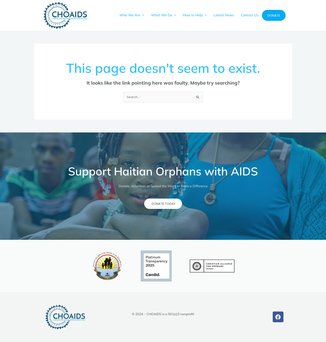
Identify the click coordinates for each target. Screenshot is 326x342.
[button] (132, 15)
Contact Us (250, 15)
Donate (274, 15)
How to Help (195, 15)
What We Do (163, 15)
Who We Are (131, 15)
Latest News (224, 15)
